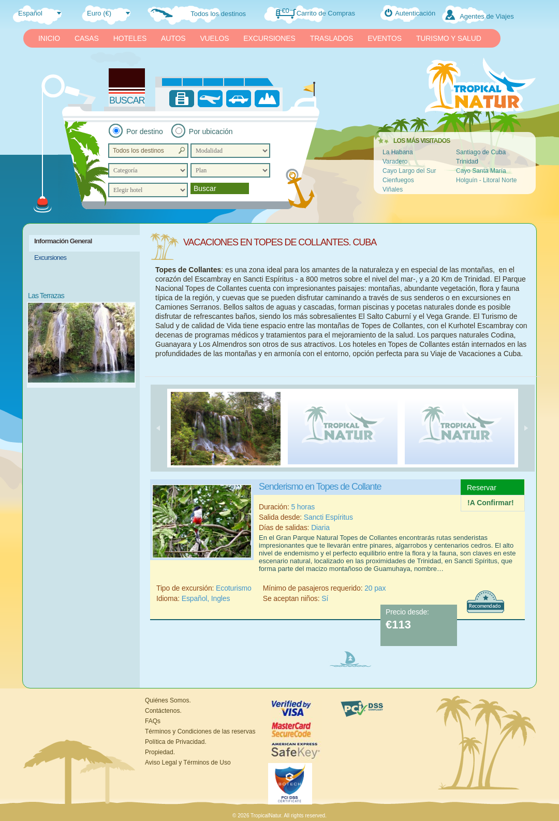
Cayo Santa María (481, 170)
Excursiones (50, 257)
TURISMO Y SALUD (448, 38)
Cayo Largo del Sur (409, 170)
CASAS (87, 38)
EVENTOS (384, 38)
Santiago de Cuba (481, 152)
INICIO (49, 38)
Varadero (395, 161)
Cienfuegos (398, 180)
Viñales (393, 189)
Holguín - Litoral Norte (486, 180)
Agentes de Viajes (487, 16)
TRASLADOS (332, 38)
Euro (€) (99, 13)
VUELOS (214, 38)
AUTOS (173, 38)
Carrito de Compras (326, 13)
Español (30, 13)
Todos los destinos (218, 14)
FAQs (152, 721)
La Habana (398, 152)
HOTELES (129, 38)
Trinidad (467, 161)
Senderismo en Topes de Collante (320, 486)
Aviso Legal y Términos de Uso (188, 762)
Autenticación (415, 13)
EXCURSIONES (269, 38)
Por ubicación (211, 131)
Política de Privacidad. (176, 741)
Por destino (144, 131)
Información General (63, 241)
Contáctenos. (163, 710)
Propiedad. (160, 752)
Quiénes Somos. (168, 700)
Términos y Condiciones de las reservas (200, 731)
